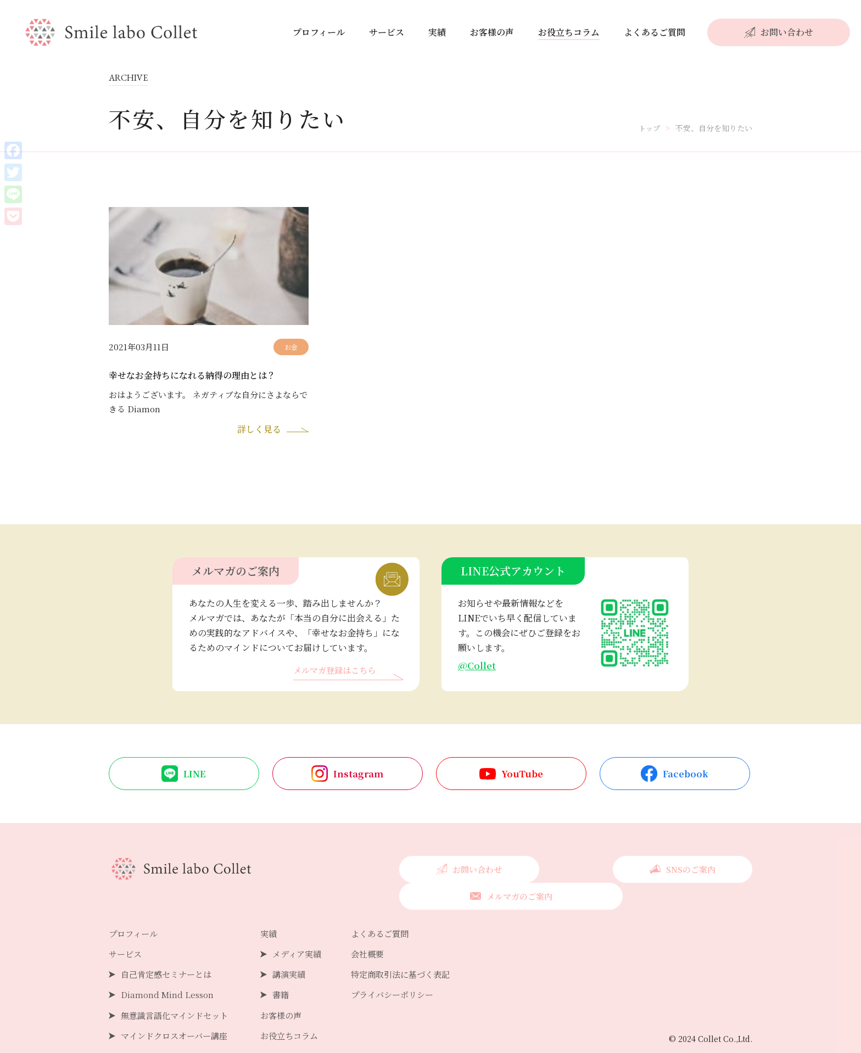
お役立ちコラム (569, 32)
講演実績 (297, 951)
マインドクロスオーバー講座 (177, 1012)
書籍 (288, 971)
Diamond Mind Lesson (169, 971)
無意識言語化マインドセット (178, 991)
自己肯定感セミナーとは (169, 951)
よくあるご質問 (654, 32)
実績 (437, 32)
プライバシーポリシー (406, 971)
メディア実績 (305, 931)
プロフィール (319, 32)
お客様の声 (492, 32)
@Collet (477, 667)
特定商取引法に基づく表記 (414, 951)
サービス (386, 32)
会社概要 (379, 931)
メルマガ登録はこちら (337, 673)
